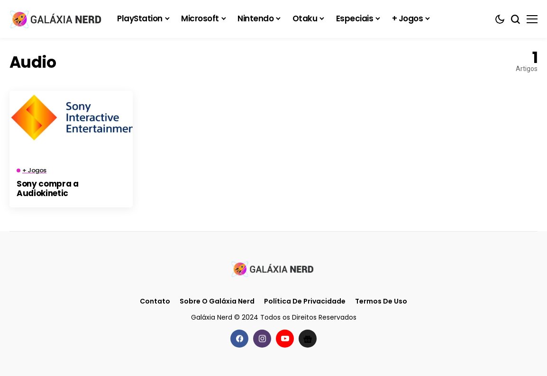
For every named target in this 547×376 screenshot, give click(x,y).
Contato (155, 301)
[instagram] (262, 339)
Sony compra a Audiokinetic (48, 188)
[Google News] (308, 339)
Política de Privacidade (305, 301)
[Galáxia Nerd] (56, 18)
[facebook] (239, 339)
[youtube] (285, 339)
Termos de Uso (381, 301)
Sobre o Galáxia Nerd (217, 301)
